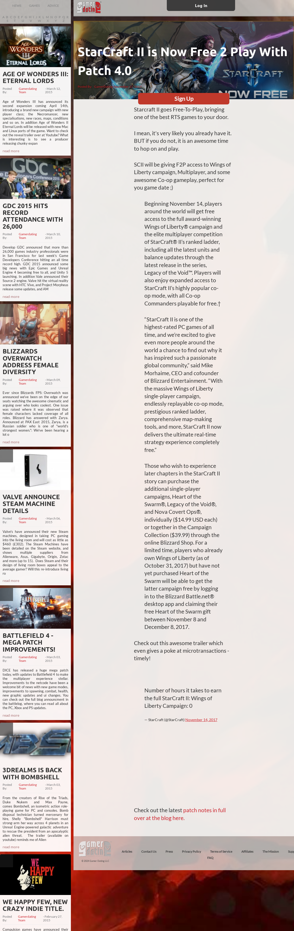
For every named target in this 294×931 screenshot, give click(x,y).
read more (11, 151)
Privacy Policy (191, 851)
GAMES (34, 6)
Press (169, 851)
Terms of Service (221, 851)
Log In (201, 5)
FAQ (210, 858)
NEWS (16, 6)
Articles (127, 851)
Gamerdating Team (28, 90)
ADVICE (53, 6)
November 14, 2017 (201, 719)
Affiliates (247, 851)
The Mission (270, 851)
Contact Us (148, 851)
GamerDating (103, 87)
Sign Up (183, 98)
